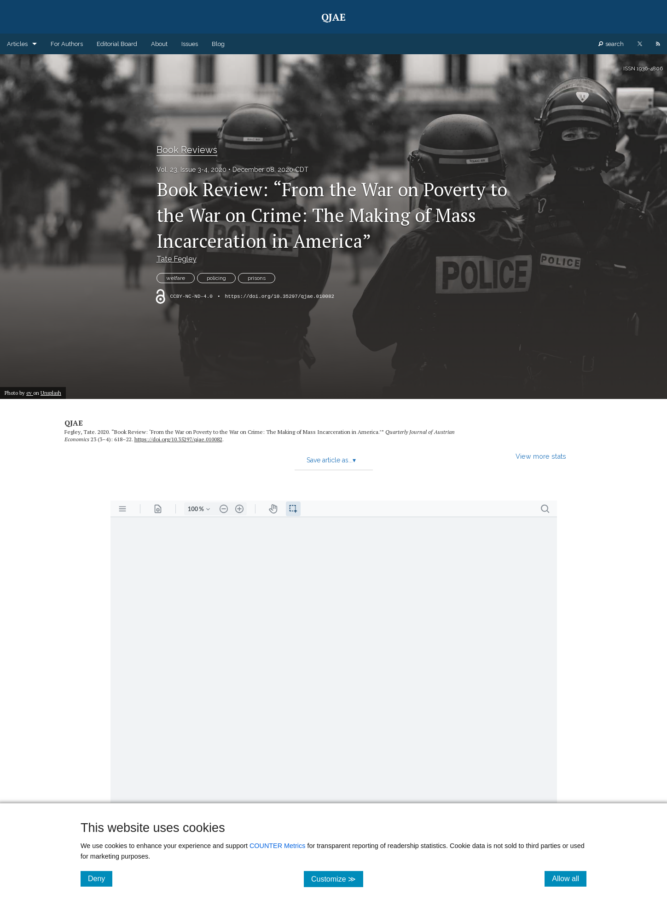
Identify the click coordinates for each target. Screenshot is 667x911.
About (159, 43)
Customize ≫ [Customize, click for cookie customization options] (337, 878)
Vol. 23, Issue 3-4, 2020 (191, 169)
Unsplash (51, 392)
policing (216, 278)
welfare (175, 278)
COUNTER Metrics (277, 845)
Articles (17, 43)
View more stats (541, 456)
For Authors (67, 43)
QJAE (73, 423)
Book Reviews (187, 149)
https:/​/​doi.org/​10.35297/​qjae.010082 (178, 439)
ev (29, 392)
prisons (257, 278)
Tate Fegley (177, 259)
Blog (218, 43)
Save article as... (331, 460)
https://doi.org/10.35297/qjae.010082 (280, 296)
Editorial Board (117, 43)
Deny (100, 878)
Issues (189, 43)
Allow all (569, 878)
